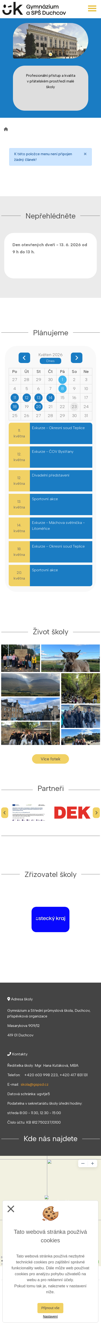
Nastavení (50, 1316)
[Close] (85, 154)
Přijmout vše (50, 1308)
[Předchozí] (4, 812)
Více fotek (51, 758)
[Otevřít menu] (92, 8)
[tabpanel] (50, 41)
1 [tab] (50, 54)
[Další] (96, 812)
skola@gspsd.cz (34, 1084)
